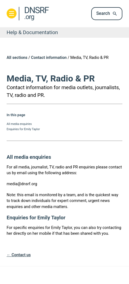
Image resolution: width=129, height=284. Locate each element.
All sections (17, 57)
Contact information (49, 57)
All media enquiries (19, 124)
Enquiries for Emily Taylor (23, 129)
